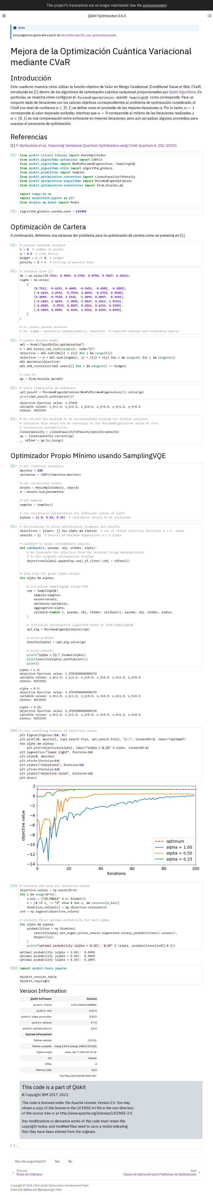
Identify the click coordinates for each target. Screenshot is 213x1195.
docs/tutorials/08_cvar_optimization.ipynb (88, 35)
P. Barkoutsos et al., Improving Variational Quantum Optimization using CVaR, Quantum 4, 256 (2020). (96, 145)
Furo (59, 1189)
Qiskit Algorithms (182, 92)
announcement (155, 5)
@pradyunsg (45, 1189)
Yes (57, 1161)
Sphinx (28, 1189)
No (70, 1161)
